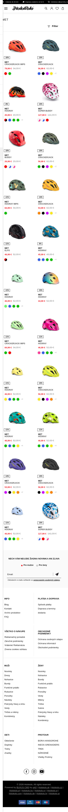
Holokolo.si (52, 790)
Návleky (8, 700)
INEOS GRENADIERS (48, 745)
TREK (41, 749)
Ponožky (8, 696)
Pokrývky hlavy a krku (14, 704)
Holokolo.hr (42, 793)
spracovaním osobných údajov (46, 580)
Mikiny (41, 700)
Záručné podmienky (13, 641)
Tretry (7, 749)
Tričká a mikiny (11, 712)
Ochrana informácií (47, 643)
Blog (6, 604)
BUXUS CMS (23, 787)
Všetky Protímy (45, 757)
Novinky (8, 671)
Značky (7, 753)
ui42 (35, 787)
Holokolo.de (29, 793)
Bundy (7, 683)
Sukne (41, 708)
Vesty (7, 708)
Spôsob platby (44, 604)
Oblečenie (9, 741)
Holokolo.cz (56, 787)
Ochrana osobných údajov (50, 639)
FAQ (6, 617)
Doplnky (8, 745)
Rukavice (8, 692)
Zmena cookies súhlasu (15, 649)
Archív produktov (12, 612)
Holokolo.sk (43, 787)
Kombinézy (9, 716)
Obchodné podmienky (48, 647)
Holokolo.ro (40, 790)
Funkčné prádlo (11, 687)
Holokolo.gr (54, 793)
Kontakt (7, 608)
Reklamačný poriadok (14, 637)
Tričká (41, 704)
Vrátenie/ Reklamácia (14, 645)
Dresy (7, 675)
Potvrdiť (57, 574)
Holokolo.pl (14, 790)
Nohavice (8, 679)
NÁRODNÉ (43, 753)
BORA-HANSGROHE (48, 741)
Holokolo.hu (27, 790)
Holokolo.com (15, 793)
